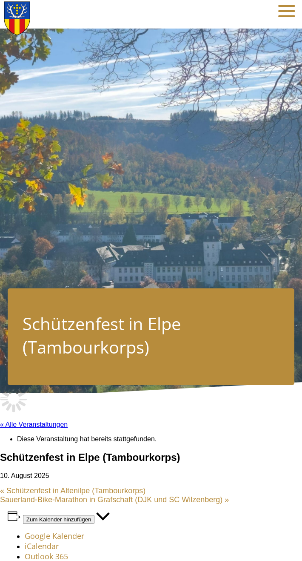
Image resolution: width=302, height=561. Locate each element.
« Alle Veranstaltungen (34, 424)
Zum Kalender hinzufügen (58, 519)
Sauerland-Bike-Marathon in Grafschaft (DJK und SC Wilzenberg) (114, 499)
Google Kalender (54, 536)
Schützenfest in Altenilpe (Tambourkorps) (72, 490)
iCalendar (42, 546)
